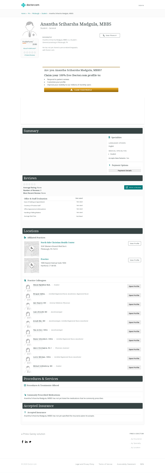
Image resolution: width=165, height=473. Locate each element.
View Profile (134, 243)
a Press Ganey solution (33, 433)
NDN (142, 464)
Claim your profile (81, 90)
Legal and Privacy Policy (85, 464)
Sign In (141, 5)
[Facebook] (22, 441)
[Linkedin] (26, 441)
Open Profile (134, 286)
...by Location (135, 447)
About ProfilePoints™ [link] (29, 48)
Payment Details (125, 170)
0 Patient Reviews (29, 55)
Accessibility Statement (126, 464)
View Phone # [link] (110, 35)
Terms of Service (105, 464)
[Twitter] (30, 441)
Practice (45, 259)
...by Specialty (135, 443)
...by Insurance (136, 439)
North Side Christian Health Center (58, 242)
